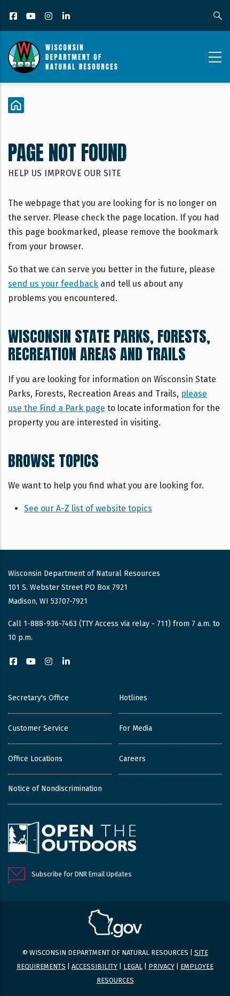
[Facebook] (14, 16)
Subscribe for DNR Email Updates (81, 874)
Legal (132, 966)
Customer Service (38, 728)
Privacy (161, 966)
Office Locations (35, 758)
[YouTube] (32, 16)
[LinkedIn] (67, 16)
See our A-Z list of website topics (88, 508)
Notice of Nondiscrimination (55, 788)
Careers (132, 758)
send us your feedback (53, 284)
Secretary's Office (38, 697)
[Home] (16, 105)
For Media (135, 728)
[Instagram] (49, 16)
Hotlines (133, 697)
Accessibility (94, 966)
